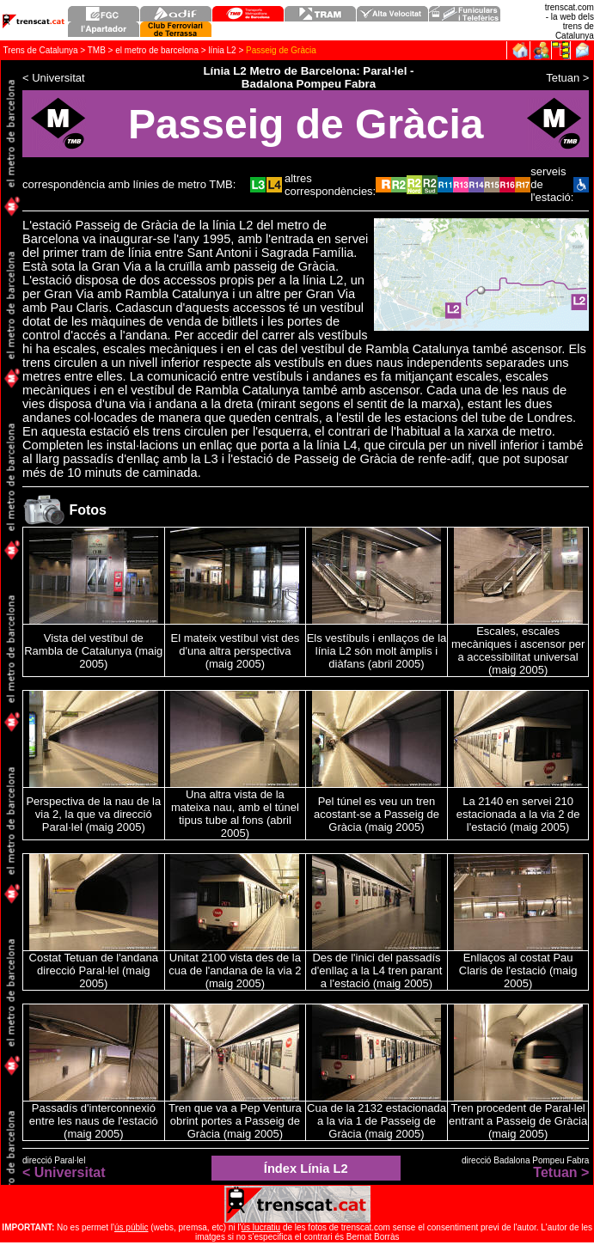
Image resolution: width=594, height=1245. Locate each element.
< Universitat (63, 1172)
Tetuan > (561, 1172)
